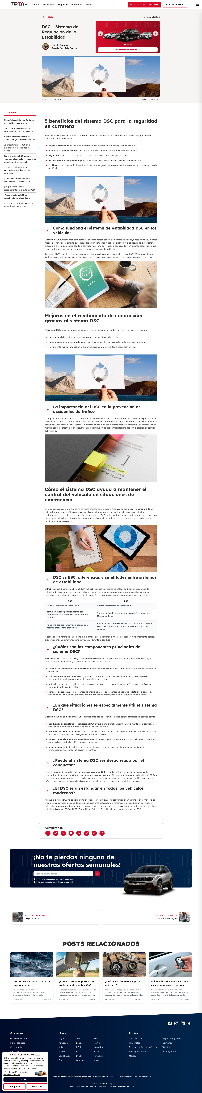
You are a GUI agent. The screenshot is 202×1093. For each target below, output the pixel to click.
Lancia (79, 1043)
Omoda (80, 1060)
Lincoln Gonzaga (60, 45)
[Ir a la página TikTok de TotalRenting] (189, 1024)
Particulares (49, 4)
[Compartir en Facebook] (47, 833)
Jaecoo (62, 1051)
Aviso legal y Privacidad (99, 1086)
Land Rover (64, 1056)
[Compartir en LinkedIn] (78, 833)
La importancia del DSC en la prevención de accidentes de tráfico (17, 148)
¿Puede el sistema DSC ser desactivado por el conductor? (17, 196)
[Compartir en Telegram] (86, 833)
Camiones (167, 1043)
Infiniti (97, 1043)
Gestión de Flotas (18, 1038)
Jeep (78, 1038)
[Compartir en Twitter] (63, 833)
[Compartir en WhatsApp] (55, 833)
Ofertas (36, 4)
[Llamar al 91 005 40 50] (175, 4)
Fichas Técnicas (17, 1043)
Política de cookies (118, 1086)
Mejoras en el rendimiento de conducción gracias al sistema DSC (20, 138)
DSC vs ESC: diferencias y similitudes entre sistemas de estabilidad (17, 170)
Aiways (97, 1051)
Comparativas (17, 1047)
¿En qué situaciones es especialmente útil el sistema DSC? (19, 188)
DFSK (79, 1056)
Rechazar (37, 1086)
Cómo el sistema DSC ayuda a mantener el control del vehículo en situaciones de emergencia (20, 159)
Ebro (61, 1060)
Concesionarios (136, 1038)
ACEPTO (25, 1079)
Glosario (52, 17)
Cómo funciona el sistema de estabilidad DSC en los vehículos (18, 129)
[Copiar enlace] (102, 833)
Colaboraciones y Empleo (78, 1086)
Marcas (132, 1056)
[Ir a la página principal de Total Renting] (43, 16)
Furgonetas (134, 1043)
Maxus (97, 1038)
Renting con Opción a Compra (143, 1047)
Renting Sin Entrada (138, 1051)
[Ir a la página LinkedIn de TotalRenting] (183, 1024)
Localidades (16, 1051)
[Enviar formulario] (97, 873)
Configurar (14, 1086)
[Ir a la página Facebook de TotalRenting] (170, 1024)
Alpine (97, 1060)
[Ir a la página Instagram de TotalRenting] (176, 1024)
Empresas (63, 4)
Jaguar (62, 1038)
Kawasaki (63, 1043)
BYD (78, 1051)
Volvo (61, 1047)
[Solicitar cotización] (144, 4)
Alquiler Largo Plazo (172, 1038)
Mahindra (98, 1047)
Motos (89, 4)
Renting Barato (169, 1051)
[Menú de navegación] (197, 4)
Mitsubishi (98, 1056)
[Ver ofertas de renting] (128, 49)
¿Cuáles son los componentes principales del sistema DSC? (17, 180)
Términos (130, 1086)
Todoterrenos (168, 1047)
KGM (78, 1047)
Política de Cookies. (11, 1075)
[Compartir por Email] (71, 833)
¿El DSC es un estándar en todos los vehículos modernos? (18, 204)
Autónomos (76, 4)
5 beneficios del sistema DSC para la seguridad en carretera (19, 121)
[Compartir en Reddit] (94, 833)
